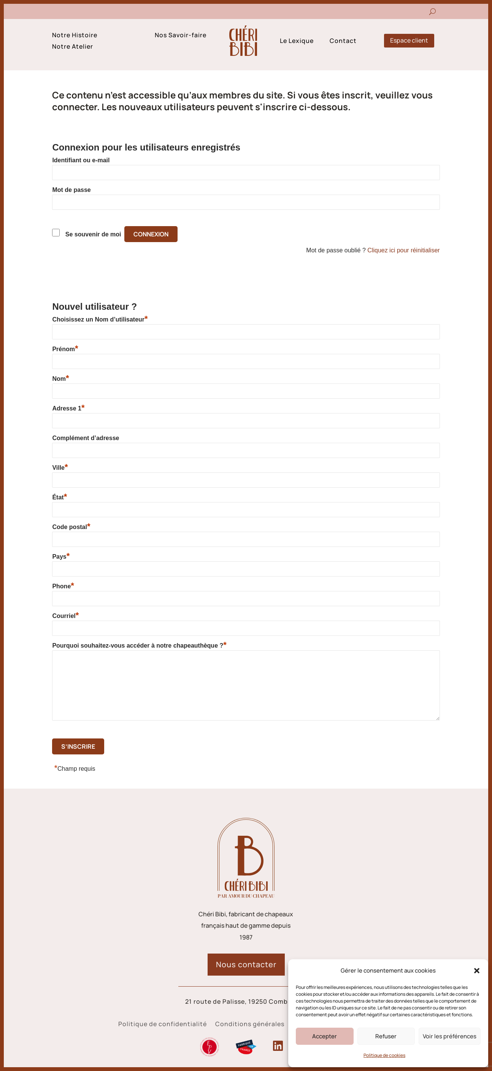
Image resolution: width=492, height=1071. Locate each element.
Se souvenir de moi (93, 234)
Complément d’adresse (85, 438)
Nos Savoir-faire (180, 35)
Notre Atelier (72, 47)
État (59, 497)
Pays (61, 556)
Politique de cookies (384, 1055)
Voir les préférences (449, 1036)
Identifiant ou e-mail (81, 160)
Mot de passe (71, 190)
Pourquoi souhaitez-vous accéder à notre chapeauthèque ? (139, 645)
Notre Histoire (74, 35)
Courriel (65, 616)
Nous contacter (246, 964)
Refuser (386, 1036)
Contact (343, 41)
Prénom (65, 349)
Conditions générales (249, 1024)
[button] (477, 970)
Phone (63, 586)
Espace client (409, 40)
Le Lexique (297, 41)
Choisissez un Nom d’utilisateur (100, 319)
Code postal (71, 527)
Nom (60, 378)
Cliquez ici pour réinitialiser (403, 250)
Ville (60, 467)
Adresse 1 (68, 408)
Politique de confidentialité (162, 1024)
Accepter (324, 1036)
